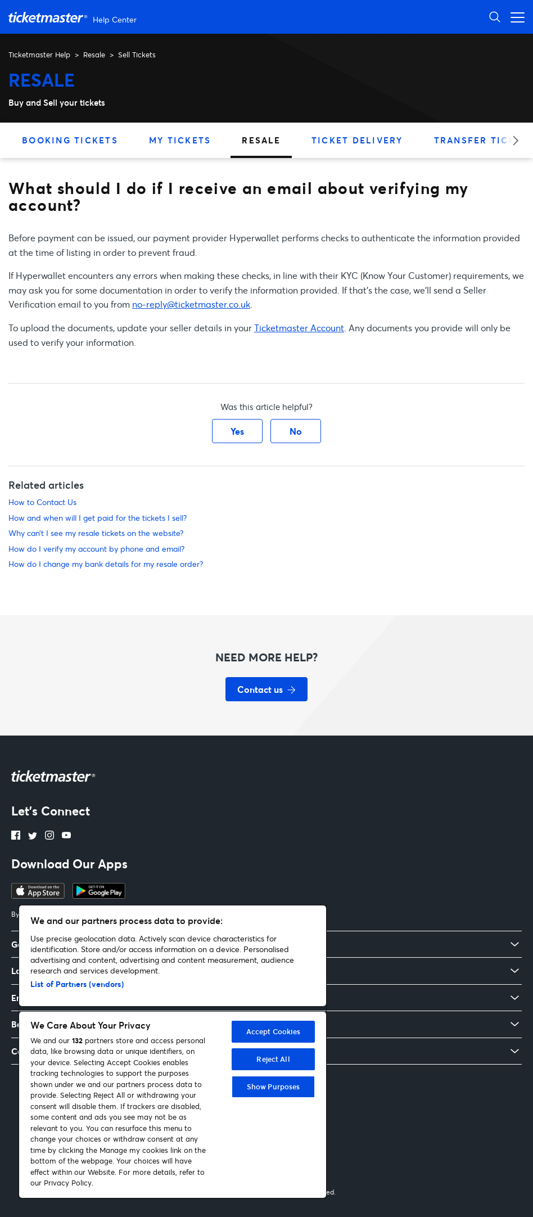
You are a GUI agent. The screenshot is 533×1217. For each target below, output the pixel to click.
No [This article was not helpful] (296, 431)
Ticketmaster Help (39, 54)
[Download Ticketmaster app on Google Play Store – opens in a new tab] (99, 895)
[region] (172, 1051)
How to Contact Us (42, 502)
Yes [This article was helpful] (237, 431)
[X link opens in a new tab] (32, 836)
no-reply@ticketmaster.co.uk (191, 304)
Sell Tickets (137, 54)
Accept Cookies (273, 1031)
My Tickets (180, 140)
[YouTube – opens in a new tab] (66, 836)
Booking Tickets (70, 140)
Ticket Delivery (357, 140)
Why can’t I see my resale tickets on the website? (95, 533)
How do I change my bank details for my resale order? (105, 563)
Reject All (273, 1059)
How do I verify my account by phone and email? (96, 548)
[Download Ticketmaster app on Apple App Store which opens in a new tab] (38, 895)
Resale (94, 54)
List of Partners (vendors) (77, 984)
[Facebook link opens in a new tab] (15, 836)
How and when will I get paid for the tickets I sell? (97, 517)
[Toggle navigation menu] (514, 16)
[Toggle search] (494, 16)
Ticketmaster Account (299, 327)
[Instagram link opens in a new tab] (49, 836)
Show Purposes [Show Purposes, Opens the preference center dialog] (273, 1086)
